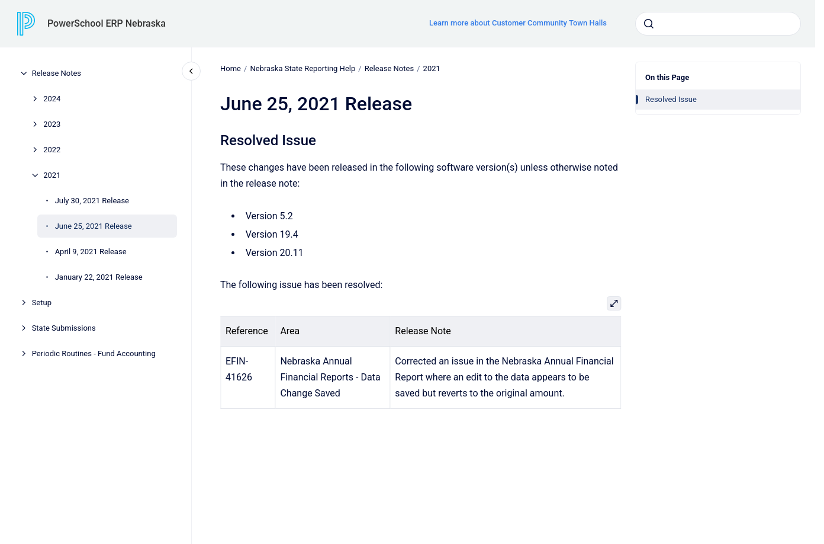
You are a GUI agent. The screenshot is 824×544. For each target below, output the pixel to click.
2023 (51, 124)
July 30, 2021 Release (92, 200)
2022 (51, 149)
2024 (51, 98)
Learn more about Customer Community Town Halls (518, 22)
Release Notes (56, 73)
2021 (51, 175)
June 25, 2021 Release (93, 226)
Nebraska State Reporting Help (302, 68)
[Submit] (648, 23)
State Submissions (64, 328)
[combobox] (718, 23)
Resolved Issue (671, 99)
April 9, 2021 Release (91, 251)
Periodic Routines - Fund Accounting (94, 353)
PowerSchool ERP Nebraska (106, 23)
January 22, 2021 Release (99, 277)
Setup (42, 302)
